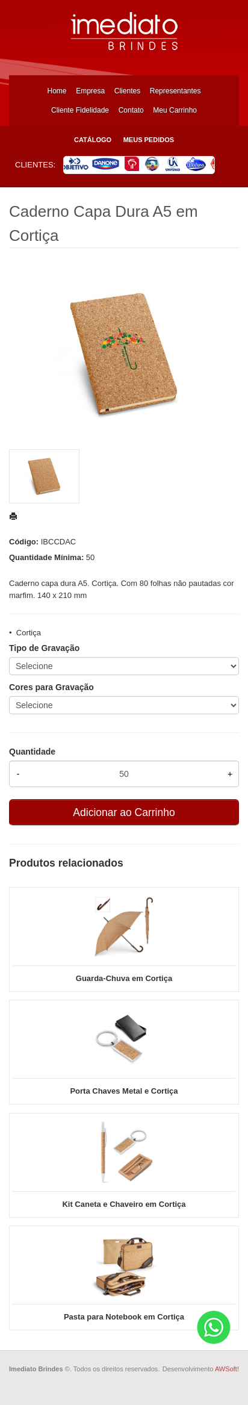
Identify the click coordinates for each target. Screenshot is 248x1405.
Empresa (90, 91)
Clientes (127, 91)
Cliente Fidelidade (80, 110)
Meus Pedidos (148, 139)
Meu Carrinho (175, 110)
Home (56, 91)
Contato (131, 110)
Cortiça (28, 632)
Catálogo (92, 139)
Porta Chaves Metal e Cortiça (124, 1090)
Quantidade (32, 751)
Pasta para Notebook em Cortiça (124, 1316)
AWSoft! (227, 1368)
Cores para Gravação (51, 687)
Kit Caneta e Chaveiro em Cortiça (123, 1204)
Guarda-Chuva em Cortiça (124, 978)
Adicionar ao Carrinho (124, 812)
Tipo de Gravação (44, 648)
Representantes (175, 91)
